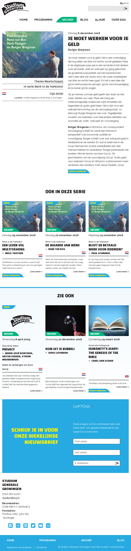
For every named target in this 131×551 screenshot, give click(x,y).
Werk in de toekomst (49, 86)
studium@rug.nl (10, 497)
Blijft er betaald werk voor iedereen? (106, 247)
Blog (84, 19)
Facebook (10, 525)
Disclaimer (41, 547)
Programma (43, 19)
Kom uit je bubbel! (60, 349)
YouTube (40, 525)
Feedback (64, 496)
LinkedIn (25, 525)
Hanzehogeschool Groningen (105, 504)
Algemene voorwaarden (19, 547)
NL (121, 3)
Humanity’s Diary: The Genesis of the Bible (104, 353)
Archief (68, 19)
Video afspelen (77, 171)
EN (127, 3)
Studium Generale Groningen (16, 9)
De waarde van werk (62, 245)
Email (48, 525)
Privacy (8, 349)
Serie (7, 203)
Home (24, 19)
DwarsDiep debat (10, 346)
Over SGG (119, 19)
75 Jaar (100, 19)
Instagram (18, 525)
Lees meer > (36, 271)
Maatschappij (54, 81)
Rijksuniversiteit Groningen (105, 492)
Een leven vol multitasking (13, 247)
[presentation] (96, 436)
